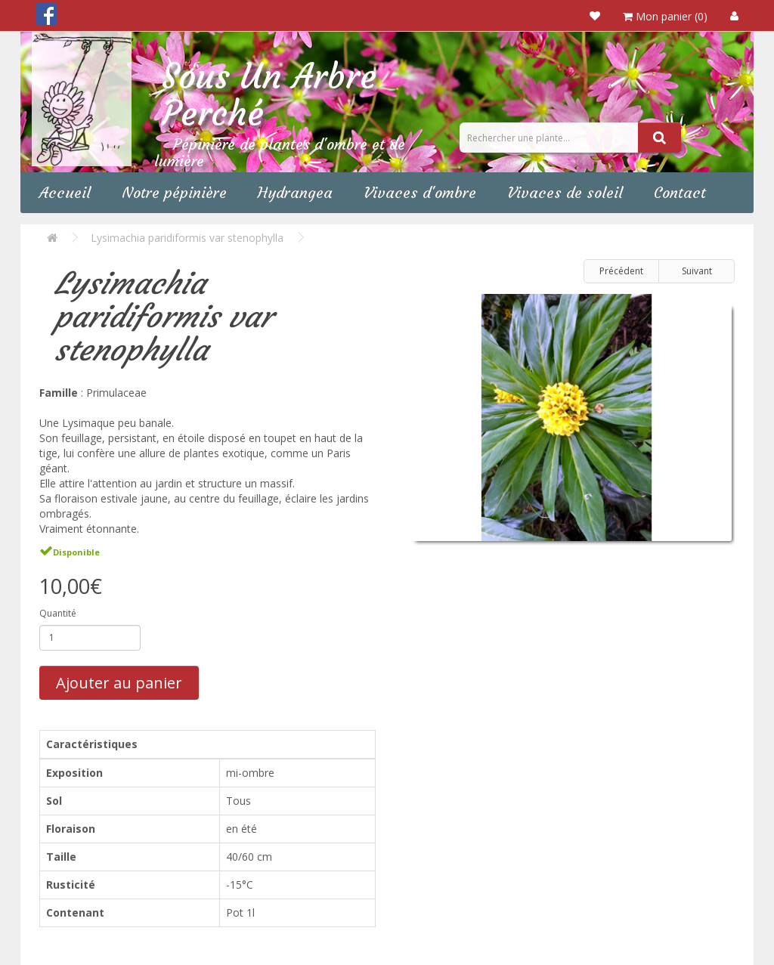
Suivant (697, 270)
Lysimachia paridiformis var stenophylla (187, 237)
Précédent (621, 270)
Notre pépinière (174, 192)
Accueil (65, 192)
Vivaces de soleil (565, 192)
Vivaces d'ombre (420, 192)
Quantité (57, 613)
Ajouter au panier (119, 683)
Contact (680, 192)
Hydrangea (295, 192)
